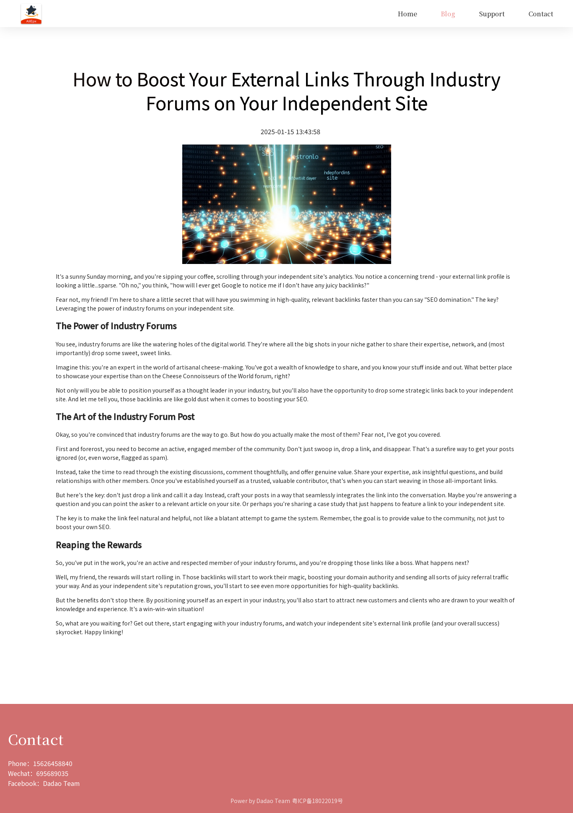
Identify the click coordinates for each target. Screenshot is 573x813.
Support (492, 13)
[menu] (304, 13)
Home (407, 13)
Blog (448, 13)
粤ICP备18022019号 (317, 801)
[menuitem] (407, 13)
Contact (540, 13)
